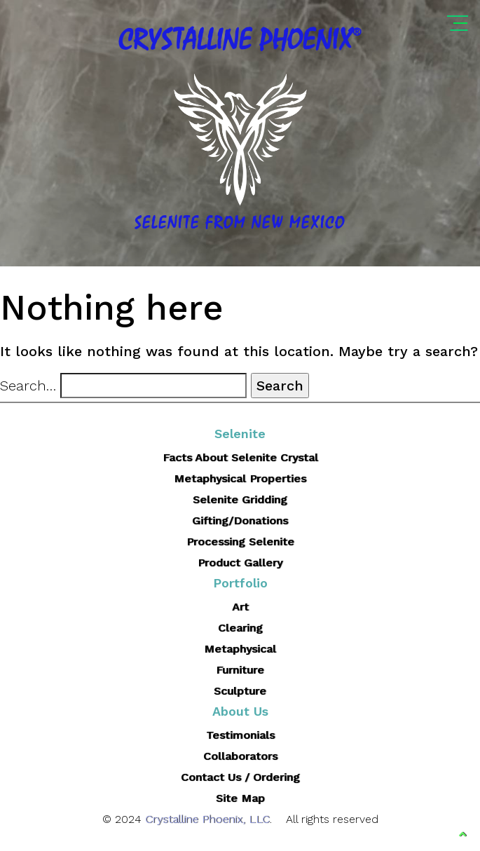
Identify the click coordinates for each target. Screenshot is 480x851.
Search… (28, 385)
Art (240, 606)
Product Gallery (240, 562)
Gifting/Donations (240, 520)
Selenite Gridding (240, 499)
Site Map (240, 798)
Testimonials (240, 735)
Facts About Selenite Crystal (240, 457)
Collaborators (240, 756)
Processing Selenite (240, 541)
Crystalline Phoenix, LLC (207, 819)
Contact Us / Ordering (240, 777)
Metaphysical (240, 648)
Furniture (240, 669)
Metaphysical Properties (240, 478)
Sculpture (240, 690)
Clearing (240, 627)
